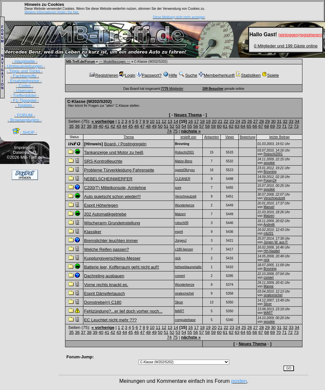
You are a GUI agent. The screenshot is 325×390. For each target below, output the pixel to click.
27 (255, 121)
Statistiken (248, 75)
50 (160, 126)
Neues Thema (188, 114)
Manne (269, 286)
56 (195, 126)
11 (158, 121)
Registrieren (103, 75)
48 (148, 126)
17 (196, 121)
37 (83, 126)
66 (254, 126)
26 (249, 121)
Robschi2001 (273, 154)
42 (113, 126)
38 (89, 126)
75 (175, 131)
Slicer (268, 304)
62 (231, 126)
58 (207, 126)
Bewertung (247, 137)
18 (202, 121)
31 (279, 121)
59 (213, 126)
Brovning (270, 171)
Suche (187, 75)
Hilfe (170, 75)
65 (249, 126)
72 (290, 126)
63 (237, 126)
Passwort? (149, 75)
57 (201, 126)
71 (284, 126)
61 (225, 126)
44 (124, 126)
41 (107, 126)
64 (243, 126)
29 (267, 121)
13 (169, 121)
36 (77, 126)
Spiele (270, 75)
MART (268, 313)
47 (142, 126)
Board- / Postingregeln (125, 143)
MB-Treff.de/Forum (80, 61)
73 (296, 126)
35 (71, 126)
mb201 (269, 233)
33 (291, 121)
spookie (269, 163)
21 (220, 121)
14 (175, 121)
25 (243, 121)
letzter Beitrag (279, 137)
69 (272, 126)
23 (232, 121)
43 (118, 126)
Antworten (211, 137)
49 (154, 126)
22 (226, 121)
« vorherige (103, 121)
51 (166, 126)
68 (266, 126)
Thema (129, 137)
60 (219, 126)
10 (152, 121)
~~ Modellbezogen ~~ (114, 61)
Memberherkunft (216, 75)
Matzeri (269, 216)
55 (189, 126)
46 (136, 126)
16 (190, 121)
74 (169, 131)
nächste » (191, 131)
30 (273, 121)
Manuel (269, 207)
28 (261, 121)
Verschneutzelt (274, 198)
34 (297, 121)
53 (178, 126)
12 (164, 121)
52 (172, 126)
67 (260, 126)
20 (214, 121)
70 (278, 126)
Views (229, 137)
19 (208, 121)
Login (127, 75)
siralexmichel (273, 295)
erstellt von (188, 137)
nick (266, 260)
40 (101, 126)
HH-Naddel (272, 251)
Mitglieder (172, 88)
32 (285, 121)
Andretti (269, 224)
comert (269, 277)
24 (237, 121)
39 (95, 126)
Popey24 (270, 180)
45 (130, 126)
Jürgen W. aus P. (276, 242)
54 (183, 126)
